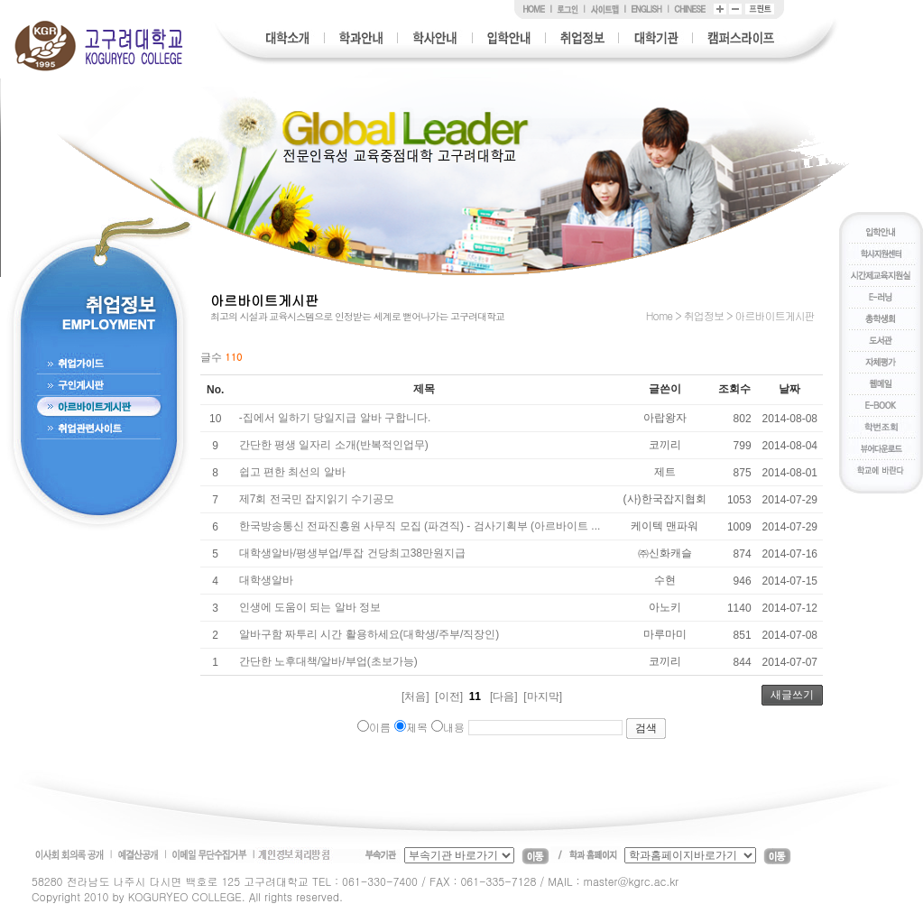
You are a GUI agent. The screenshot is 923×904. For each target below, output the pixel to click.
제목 (411, 726)
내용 (448, 726)
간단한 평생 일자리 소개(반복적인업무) (334, 444)
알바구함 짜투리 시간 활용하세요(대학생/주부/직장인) (369, 634)
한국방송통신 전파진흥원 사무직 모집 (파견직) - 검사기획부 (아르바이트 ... (420, 526)
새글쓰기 (792, 694)
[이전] (449, 696)
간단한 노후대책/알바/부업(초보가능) (328, 661)
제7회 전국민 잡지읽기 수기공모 (317, 499)
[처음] (415, 696)
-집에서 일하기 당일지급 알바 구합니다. (335, 417)
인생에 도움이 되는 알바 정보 (310, 607)
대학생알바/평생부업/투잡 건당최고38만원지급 (352, 553)
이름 (374, 726)
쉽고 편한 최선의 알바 (292, 472)
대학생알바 (266, 580)
